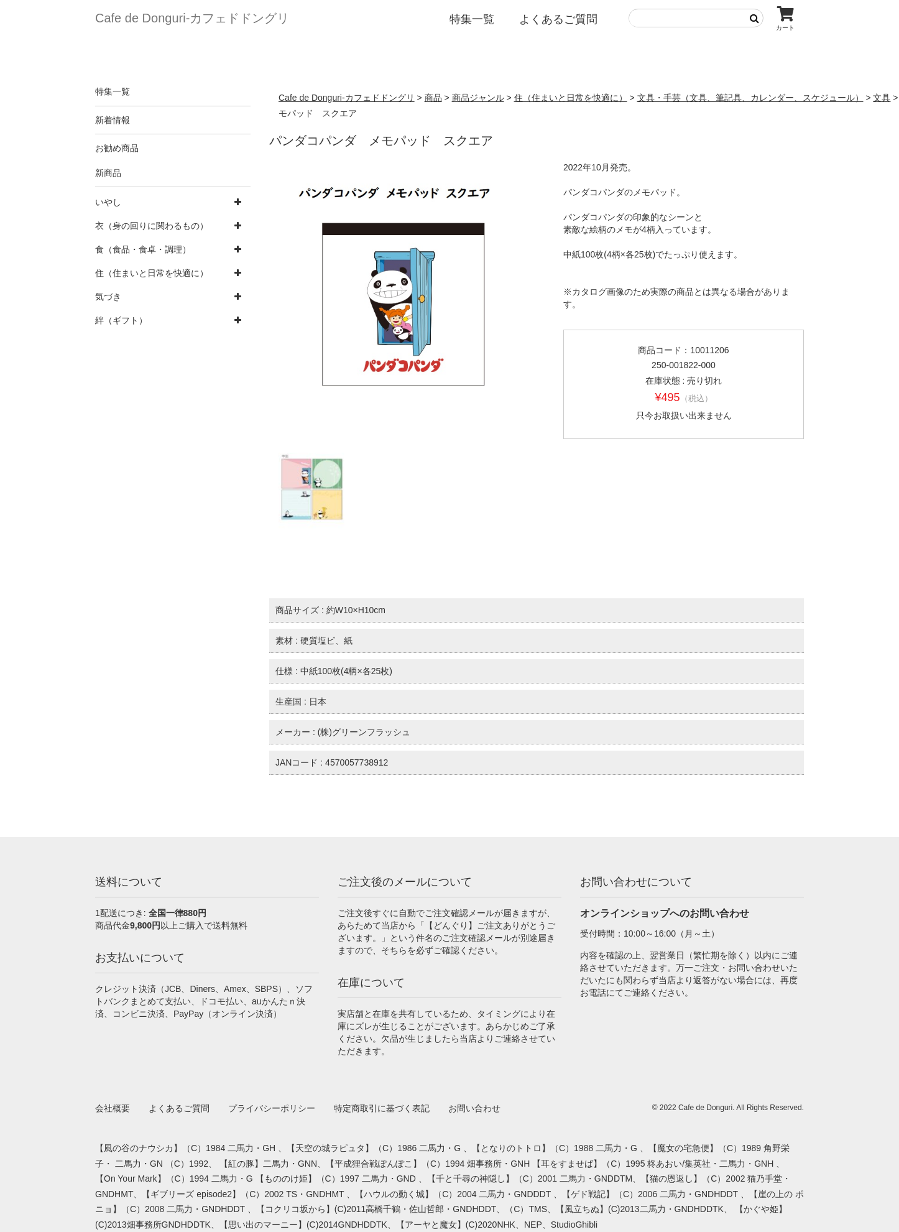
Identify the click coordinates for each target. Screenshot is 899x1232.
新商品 (108, 173)
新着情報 (112, 120)
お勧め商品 (117, 148)
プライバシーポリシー (271, 1108)
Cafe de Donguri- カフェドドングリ (192, 18)
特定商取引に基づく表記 (382, 1108)
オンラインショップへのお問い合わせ (664, 913)
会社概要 (112, 1108)
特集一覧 (472, 19)
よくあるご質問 (558, 19)
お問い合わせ (474, 1108)
